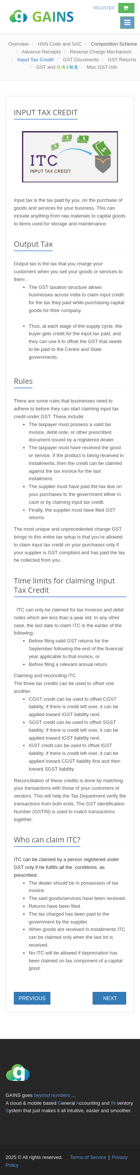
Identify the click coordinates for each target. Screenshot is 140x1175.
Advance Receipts (41, 52)
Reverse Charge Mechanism (100, 52)
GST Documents (81, 59)
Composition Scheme (113, 44)
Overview (19, 44)
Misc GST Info (102, 67)
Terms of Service (89, 1157)
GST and (57, 67)
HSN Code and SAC (60, 44)
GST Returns (122, 59)
